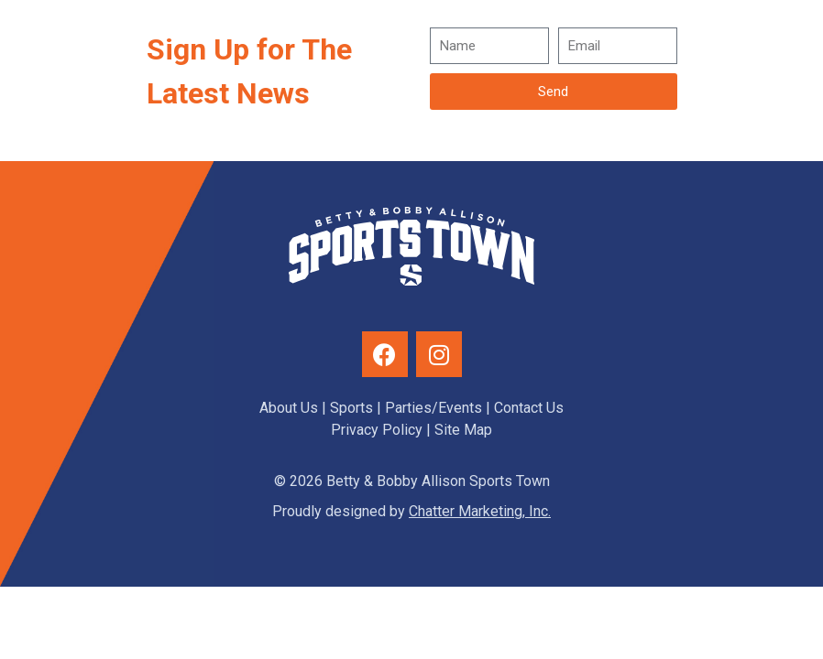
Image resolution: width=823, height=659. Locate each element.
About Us (288, 407)
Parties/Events (433, 407)
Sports (351, 407)
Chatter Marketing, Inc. (480, 511)
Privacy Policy (376, 429)
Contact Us (529, 407)
